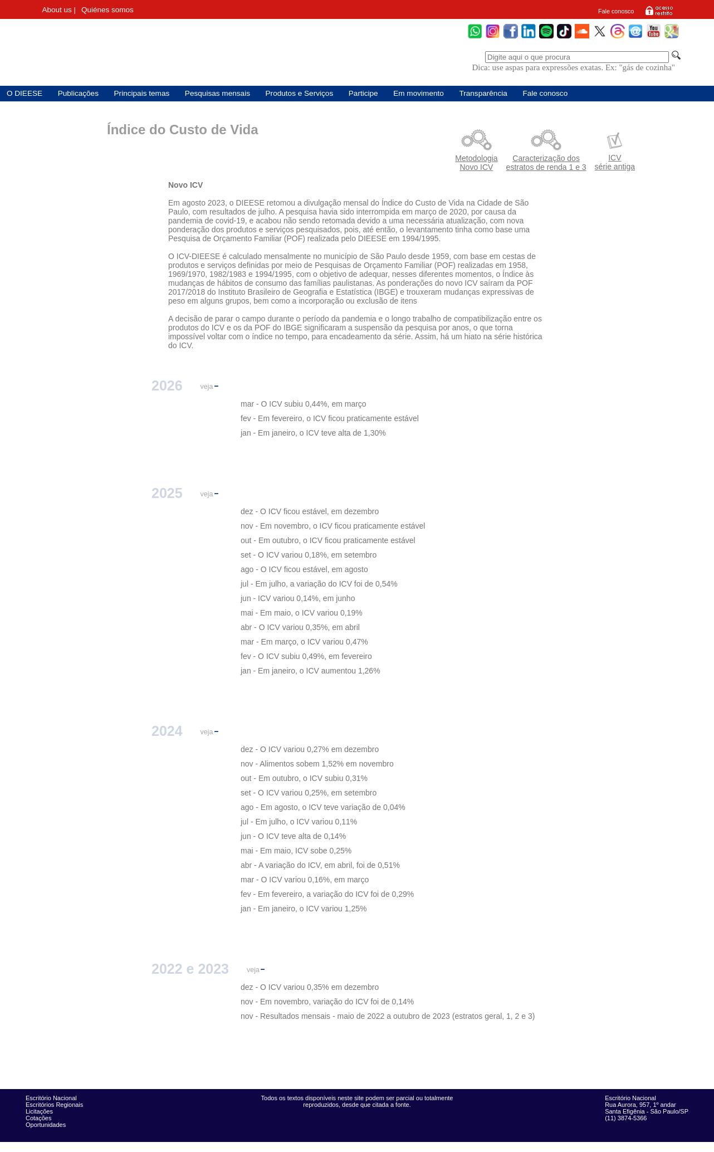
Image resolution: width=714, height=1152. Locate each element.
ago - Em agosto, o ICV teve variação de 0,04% (323, 807)
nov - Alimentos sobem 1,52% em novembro (317, 763)
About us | (59, 10)
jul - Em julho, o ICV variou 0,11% (299, 821)
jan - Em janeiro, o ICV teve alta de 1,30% (313, 432)
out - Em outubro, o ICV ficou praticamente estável (328, 540)
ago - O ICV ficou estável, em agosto (304, 569)
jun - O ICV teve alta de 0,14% (293, 836)
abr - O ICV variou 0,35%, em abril (300, 627)
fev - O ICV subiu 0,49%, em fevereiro (306, 656)
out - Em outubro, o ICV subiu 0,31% (304, 778)
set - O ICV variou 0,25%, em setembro (308, 792)
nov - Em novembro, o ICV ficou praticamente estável (333, 525)
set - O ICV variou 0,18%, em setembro (308, 554)
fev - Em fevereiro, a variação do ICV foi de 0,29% (327, 894)
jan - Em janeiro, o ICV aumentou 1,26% (310, 670)
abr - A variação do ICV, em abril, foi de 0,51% (320, 865)
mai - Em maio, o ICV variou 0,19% (302, 612)
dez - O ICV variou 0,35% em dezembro (310, 987)
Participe (363, 93)
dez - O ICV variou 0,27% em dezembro (310, 749)
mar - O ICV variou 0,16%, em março (305, 879)
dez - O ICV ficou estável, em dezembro (310, 511)
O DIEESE (24, 93)
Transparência (483, 93)
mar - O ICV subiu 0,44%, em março (303, 403)
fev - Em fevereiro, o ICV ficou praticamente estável (330, 418)
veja (206, 386)
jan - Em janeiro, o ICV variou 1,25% (303, 908)
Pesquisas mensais (217, 93)
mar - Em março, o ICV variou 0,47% (304, 641)
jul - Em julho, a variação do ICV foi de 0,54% (319, 583)
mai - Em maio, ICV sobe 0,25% (296, 850)
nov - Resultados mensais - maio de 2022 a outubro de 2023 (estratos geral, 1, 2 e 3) (388, 1016)
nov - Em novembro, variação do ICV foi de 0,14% (327, 1001)
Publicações (78, 93)
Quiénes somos (107, 10)
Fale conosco (616, 11)
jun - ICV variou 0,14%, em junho (298, 598)
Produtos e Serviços (300, 93)
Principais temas (142, 93)
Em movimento (418, 93)
